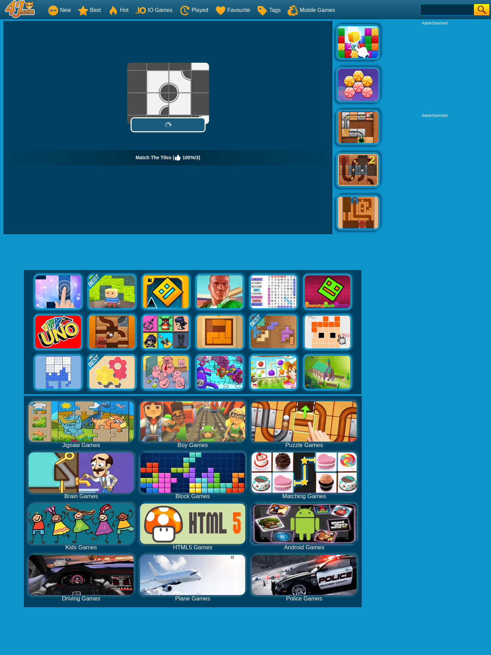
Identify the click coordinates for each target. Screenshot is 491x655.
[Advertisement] (435, 68)
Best (89, 10)
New (59, 10)
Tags (269, 10)
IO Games (154, 10)
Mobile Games (311, 10)
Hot (118, 10)
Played (193, 10)
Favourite (232, 10)
